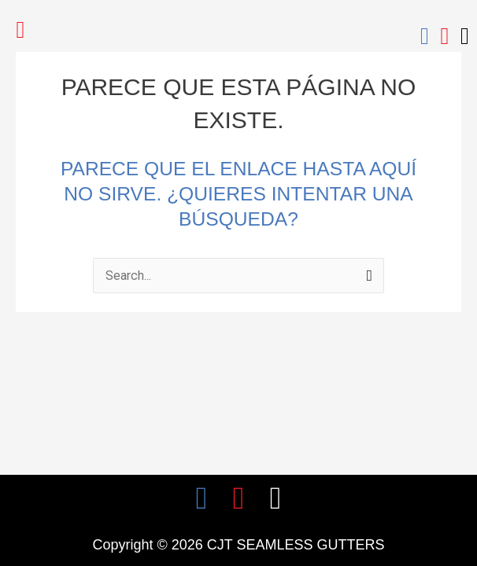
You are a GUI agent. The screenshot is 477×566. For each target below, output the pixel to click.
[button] (20, 29)
